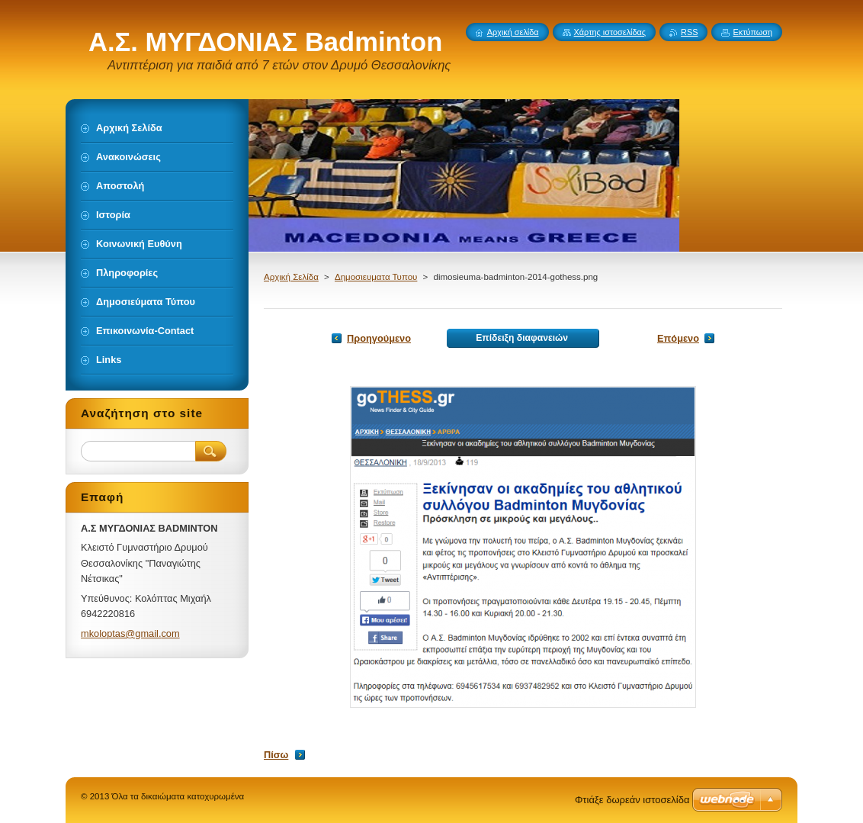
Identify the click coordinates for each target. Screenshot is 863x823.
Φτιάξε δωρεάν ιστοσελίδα (632, 799)
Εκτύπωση (752, 32)
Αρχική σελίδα (513, 32)
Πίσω (276, 754)
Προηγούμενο (379, 338)
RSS (689, 32)
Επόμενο (678, 338)
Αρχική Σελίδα (291, 276)
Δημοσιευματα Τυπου (376, 276)
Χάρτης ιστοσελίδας (610, 32)
